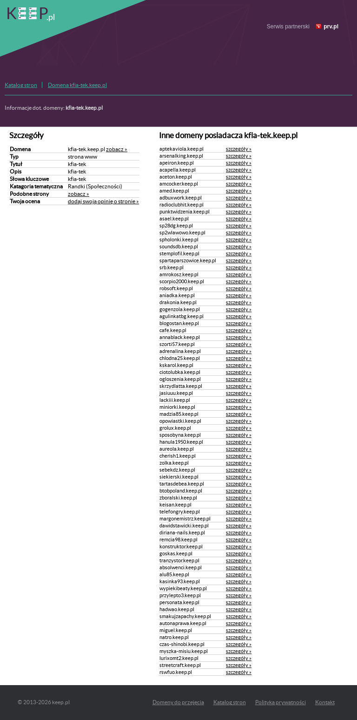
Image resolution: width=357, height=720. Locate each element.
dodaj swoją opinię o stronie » (103, 201)
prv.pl (331, 26)
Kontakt (325, 702)
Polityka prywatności (280, 702)
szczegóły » (238, 149)
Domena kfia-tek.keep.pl (77, 85)
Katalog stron (21, 85)
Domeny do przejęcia (178, 702)
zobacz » (116, 149)
